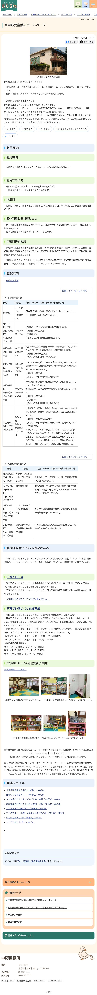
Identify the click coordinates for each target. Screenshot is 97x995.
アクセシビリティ (55, 981)
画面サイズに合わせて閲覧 (74, 291)
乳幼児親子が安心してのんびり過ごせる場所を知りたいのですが (37, 908)
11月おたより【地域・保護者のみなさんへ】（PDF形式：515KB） (35, 813)
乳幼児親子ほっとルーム (15, 669)
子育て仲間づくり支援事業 (23, 608)
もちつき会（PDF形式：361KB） (20, 822)
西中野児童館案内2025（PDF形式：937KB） (25, 795)
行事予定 (45, 129)
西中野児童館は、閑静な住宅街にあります (23, 82)
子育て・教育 (22, 14)
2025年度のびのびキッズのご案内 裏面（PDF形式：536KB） (33, 804)
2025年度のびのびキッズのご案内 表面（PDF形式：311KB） (33, 799)
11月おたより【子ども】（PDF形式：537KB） (26, 808)
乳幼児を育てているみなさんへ (72, 129)
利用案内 (11, 129)
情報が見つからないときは (21, 935)
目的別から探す (66, 14)
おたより (11, 136)
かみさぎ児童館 (15, 915)
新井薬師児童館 (15, 922)
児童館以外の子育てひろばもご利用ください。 (27, 599)
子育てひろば (15, 577)
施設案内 (28, 129)
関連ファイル (16, 783)
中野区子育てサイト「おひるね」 (43, 14)
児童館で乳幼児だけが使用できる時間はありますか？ (32, 900)
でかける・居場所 (83, 14)
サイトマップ (39, 981)
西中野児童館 (12, 280)
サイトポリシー (7, 981)
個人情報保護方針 (24, 981)
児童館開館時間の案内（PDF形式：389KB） (25, 790)
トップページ (7, 14)
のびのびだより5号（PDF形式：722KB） (24, 818)
